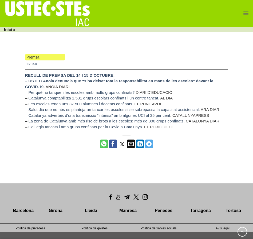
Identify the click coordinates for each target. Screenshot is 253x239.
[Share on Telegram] (149, 144)
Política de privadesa (30, 228)
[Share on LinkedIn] (140, 144)
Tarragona (200, 210)
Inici (8, 29)
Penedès (163, 210)
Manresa (128, 210)
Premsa (32, 57)
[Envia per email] (131, 144)
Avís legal (223, 228)
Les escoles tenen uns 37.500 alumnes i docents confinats (80, 104)
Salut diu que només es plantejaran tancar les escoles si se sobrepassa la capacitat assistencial (114, 109)
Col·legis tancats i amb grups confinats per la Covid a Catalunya (85, 127)
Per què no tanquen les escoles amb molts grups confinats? (82, 92)
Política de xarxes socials (159, 228)
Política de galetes (94, 228)
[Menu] (246, 13)
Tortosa (233, 210)
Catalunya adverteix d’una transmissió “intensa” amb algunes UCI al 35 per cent (99, 115)
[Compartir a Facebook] (113, 144)
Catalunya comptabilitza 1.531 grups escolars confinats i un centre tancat (93, 98)
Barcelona (23, 210)
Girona (55, 210)
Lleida (91, 210)
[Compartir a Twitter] (122, 144)
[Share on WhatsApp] (104, 144)
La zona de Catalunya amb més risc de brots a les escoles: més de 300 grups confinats (106, 121)
